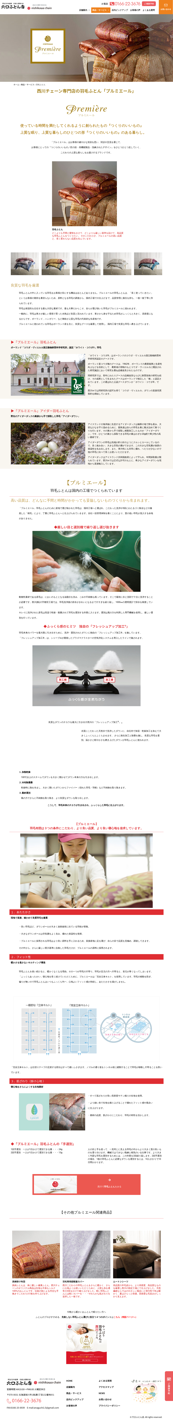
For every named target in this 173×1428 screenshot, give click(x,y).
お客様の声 (135, 10)
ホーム (16, 84)
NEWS (102, 1393)
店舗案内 (84, 10)
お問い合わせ (105, 1399)
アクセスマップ (106, 1387)
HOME (69, 1380)
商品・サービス (100, 10)
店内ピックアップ (120, 10)
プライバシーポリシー (109, 1405)
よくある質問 (149, 10)
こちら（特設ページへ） (125, 1317)
